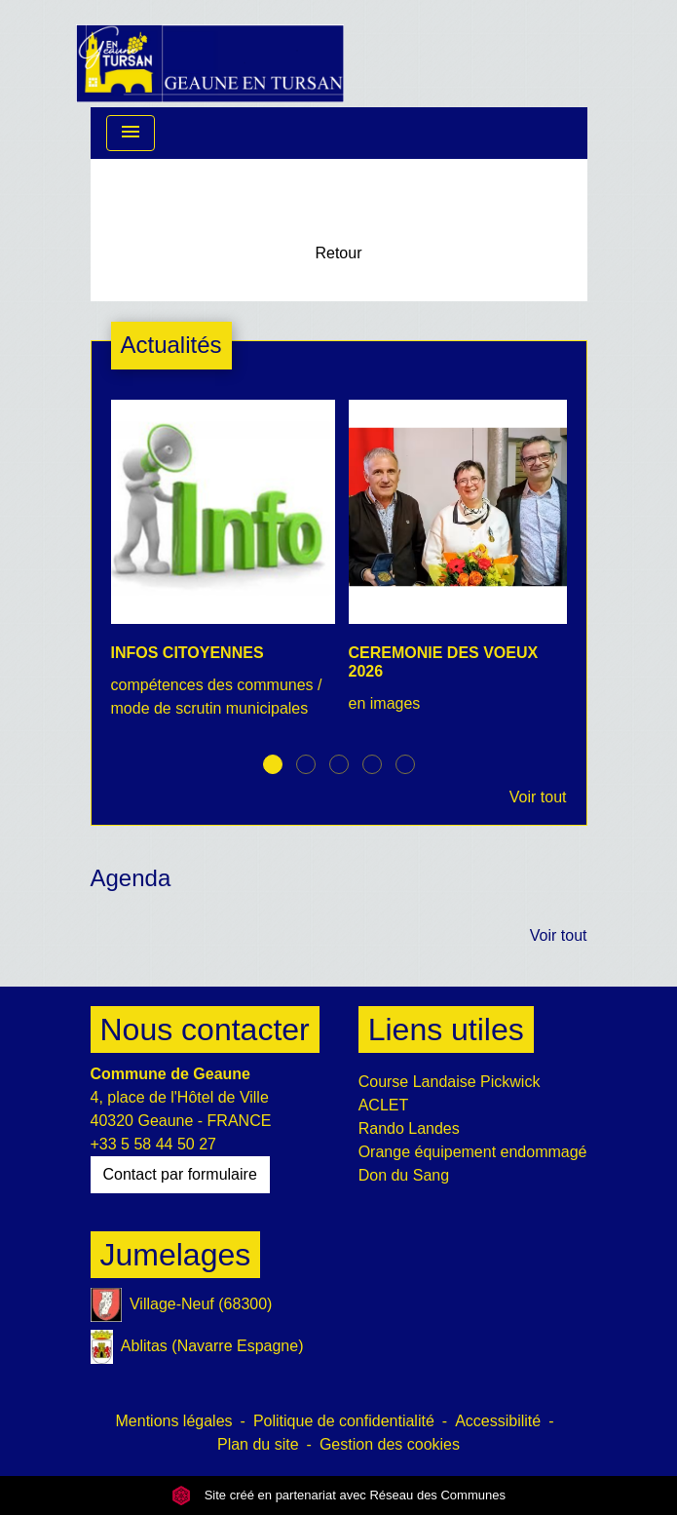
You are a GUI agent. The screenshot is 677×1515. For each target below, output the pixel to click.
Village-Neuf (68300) (182, 1305)
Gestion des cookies (390, 1444)
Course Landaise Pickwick (449, 1081)
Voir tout (538, 797)
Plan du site (258, 1444)
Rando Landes (409, 1128)
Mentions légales (174, 1421)
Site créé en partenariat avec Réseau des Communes (338, 1495)
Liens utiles (446, 1029)
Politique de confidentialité (343, 1421)
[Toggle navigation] (130, 133)
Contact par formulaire (180, 1174)
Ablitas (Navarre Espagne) (197, 1347)
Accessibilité (498, 1421)
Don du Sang (403, 1175)
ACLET (383, 1105)
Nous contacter (205, 1029)
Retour (338, 253)
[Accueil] (210, 53)
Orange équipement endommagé (472, 1152)
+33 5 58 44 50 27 (153, 1144)
